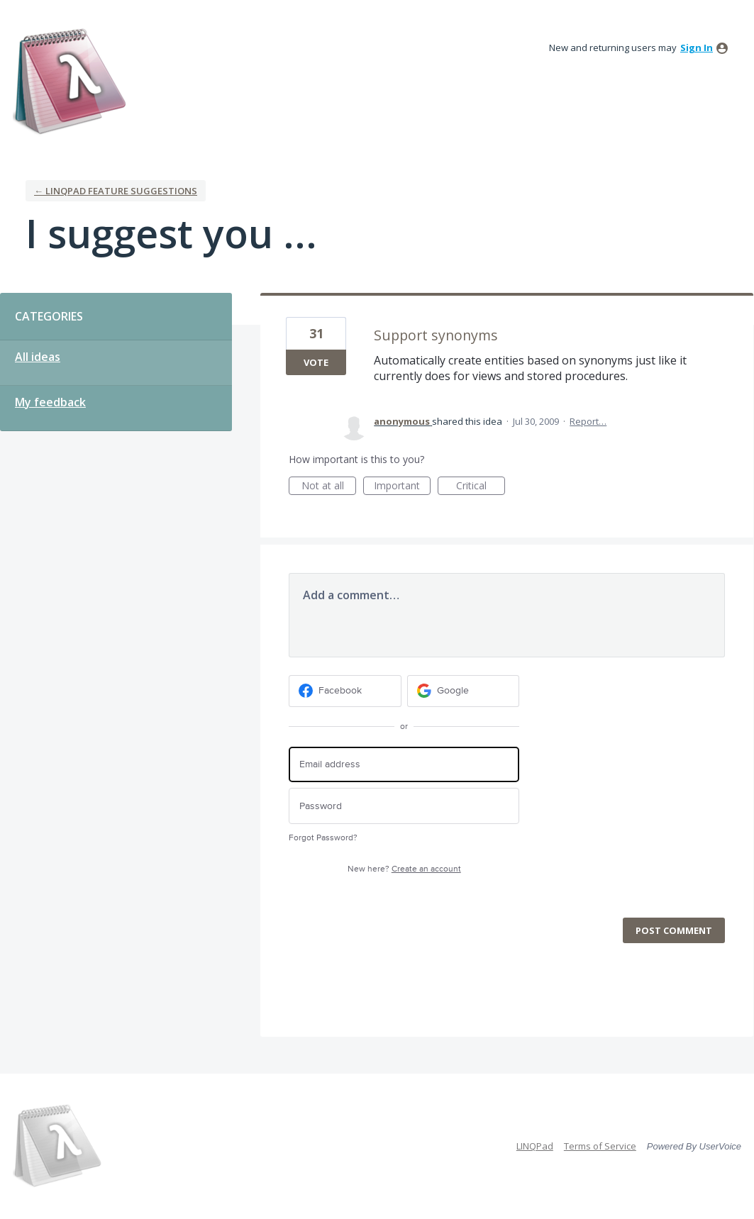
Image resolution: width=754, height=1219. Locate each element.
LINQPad (534, 1146)
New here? (404, 869)
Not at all (329, 487)
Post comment (674, 930)
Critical (480, 487)
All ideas (37, 356)
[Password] (404, 806)
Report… (588, 421)
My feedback (50, 402)
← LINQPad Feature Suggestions (115, 190)
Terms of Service (600, 1146)
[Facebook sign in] (345, 691)
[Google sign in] (463, 691)
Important (402, 487)
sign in (696, 47)
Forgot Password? (323, 838)
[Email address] (404, 765)
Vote (316, 362)
